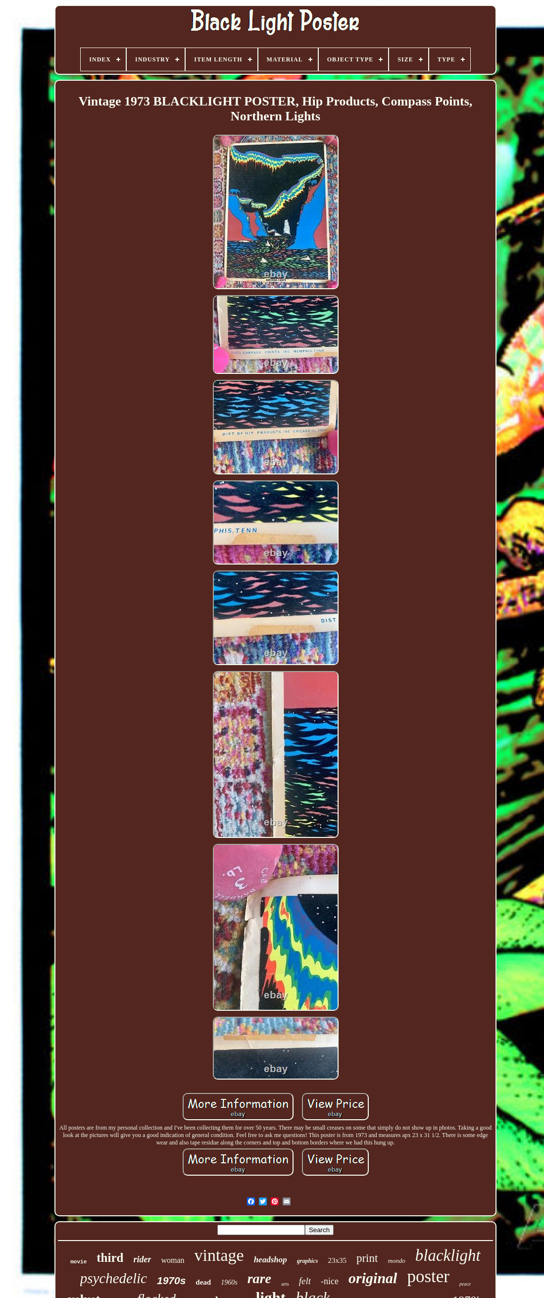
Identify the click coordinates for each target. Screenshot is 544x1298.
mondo (396, 1260)
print (367, 1258)
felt (305, 1281)
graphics (307, 1260)
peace (465, 1284)
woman (172, 1260)
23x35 (337, 1260)
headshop (270, 1259)
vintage (219, 1255)
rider (142, 1259)
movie (78, 1262)
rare (259, 1278)
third (110, 1257)
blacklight (448, 1255)
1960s (229, 1282)
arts (285, 1284)
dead (203, 1282)
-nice (330, 1281)
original (372, 1278)
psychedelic (113, 1278)
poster (428, 1276)
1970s (171, 1280)
